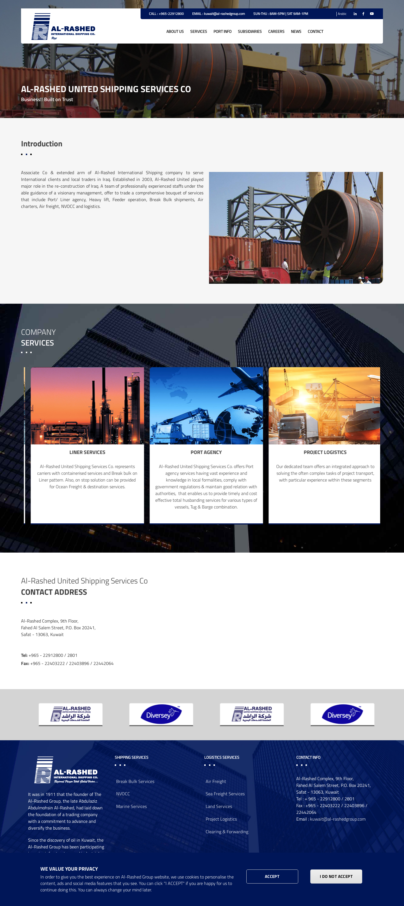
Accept (272, 876)
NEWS (296, 31)
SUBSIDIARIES (250, 31)
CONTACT (315, 31)
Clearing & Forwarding (227, 831)
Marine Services (131, 806)
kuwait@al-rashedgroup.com (338, 819)
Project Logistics (221, 819)
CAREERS (276, 31)
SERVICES (198, 31)
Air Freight (216, 781)
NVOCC (123, 793)
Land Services (219, 806)
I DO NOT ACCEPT (336, 876)
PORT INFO (222, 31)
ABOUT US (175, 31)
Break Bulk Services (135, 781)
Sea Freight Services (225, 793)
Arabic (342, 13)
